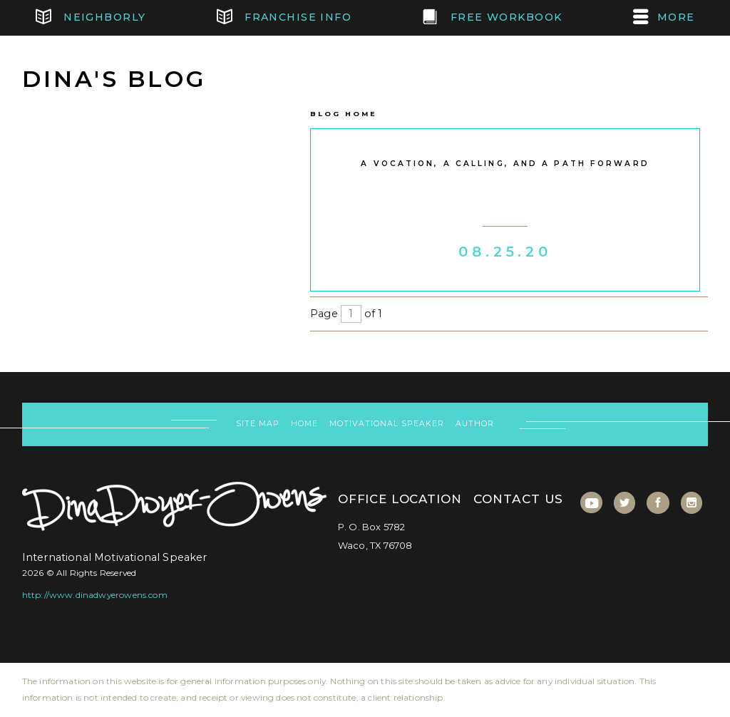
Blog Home (343, 114)
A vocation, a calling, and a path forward (505, 163)
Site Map (257, 423)
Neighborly (91, 18)
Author (475, 423)
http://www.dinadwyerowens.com (95, 594)
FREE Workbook (492, 18)
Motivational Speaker (386, 423)
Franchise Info (284, 18)
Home (304, 423)
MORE (664, 18)
